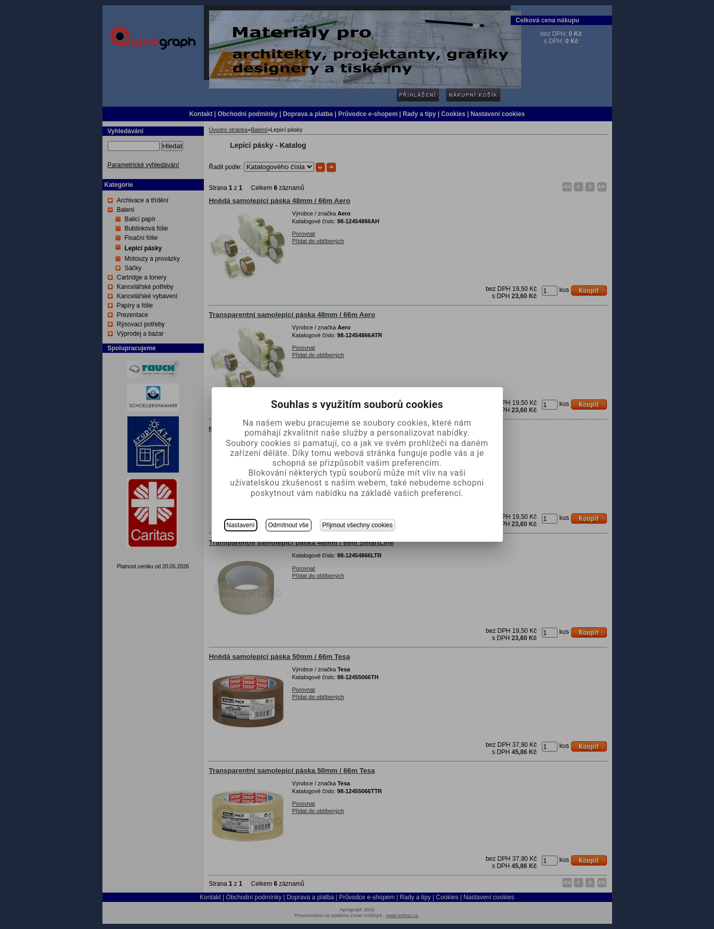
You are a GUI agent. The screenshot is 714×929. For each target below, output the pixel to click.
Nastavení (241, 525)
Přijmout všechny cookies (357, 525)
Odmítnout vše (288, 525)
